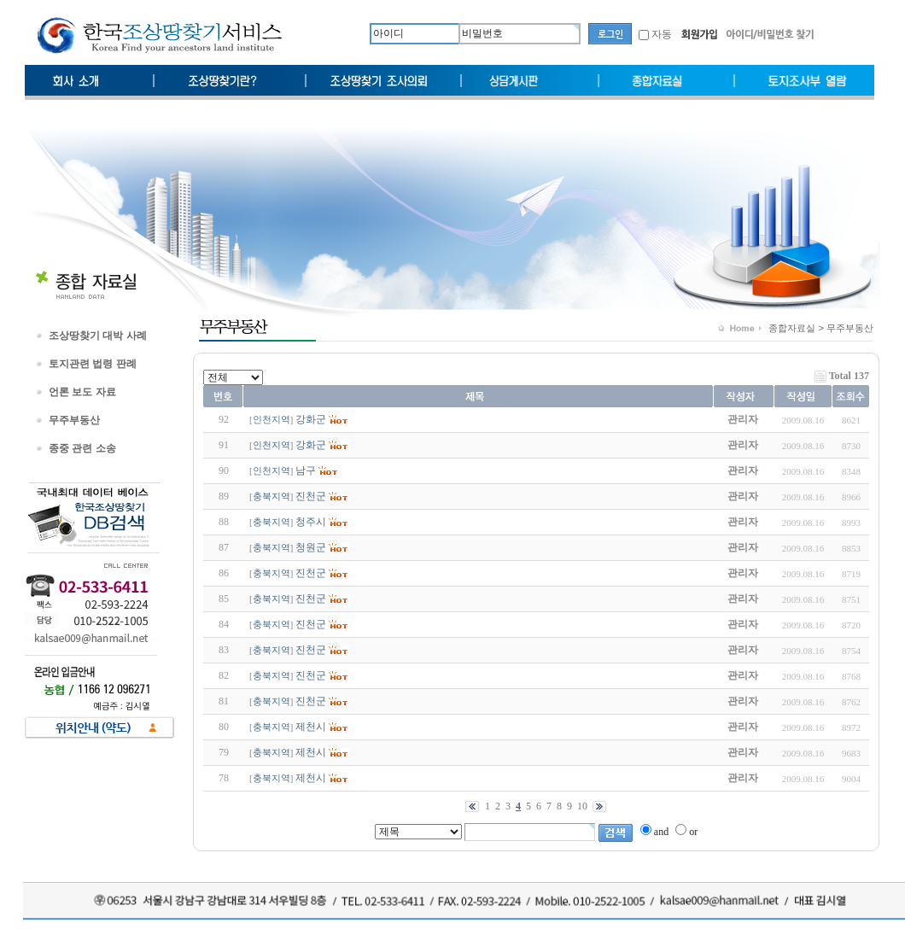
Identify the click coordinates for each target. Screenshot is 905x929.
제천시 (310, 727)
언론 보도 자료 (82, 392)
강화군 (310, 419)
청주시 (310, 522)
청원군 (310, 547)
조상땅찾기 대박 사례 (98, 336)
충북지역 (271, 496)
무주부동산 (74, 420)
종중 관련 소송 (82, 448)
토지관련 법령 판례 (93, 364)
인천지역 (271, 419)
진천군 (310, 496)
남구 (305, 470)
